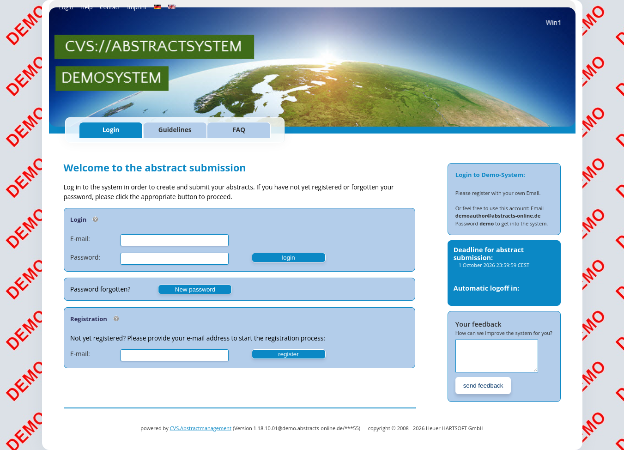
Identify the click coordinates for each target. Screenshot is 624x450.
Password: (85, 257)
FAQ (238, 129)
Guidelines (175, 129)
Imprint (136, 7)
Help (86, 7)
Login (66, 7)
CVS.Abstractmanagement (200, 428)
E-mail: (80, 238)
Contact (110, 7)
